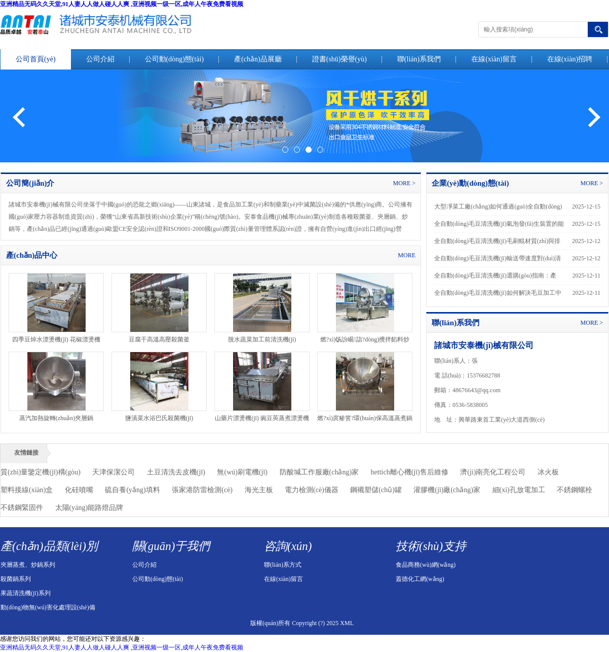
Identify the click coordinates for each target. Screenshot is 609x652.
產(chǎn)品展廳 (258, 59)
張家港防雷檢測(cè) (202, 490)
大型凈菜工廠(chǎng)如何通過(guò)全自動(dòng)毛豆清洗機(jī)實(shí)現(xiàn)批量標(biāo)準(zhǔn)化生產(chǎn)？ (499, 209)
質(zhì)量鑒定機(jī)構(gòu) (41, 472)
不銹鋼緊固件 (22, 507)
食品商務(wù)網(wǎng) (425, 564)
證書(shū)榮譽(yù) (339, 59)
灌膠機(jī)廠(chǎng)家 (446, 490)
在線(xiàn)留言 (493, 59)
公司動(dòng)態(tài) (174, 59)
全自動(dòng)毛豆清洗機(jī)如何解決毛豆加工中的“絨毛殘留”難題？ (497, 295)
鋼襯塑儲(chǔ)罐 (376, 490)
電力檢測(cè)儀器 (311, 490)
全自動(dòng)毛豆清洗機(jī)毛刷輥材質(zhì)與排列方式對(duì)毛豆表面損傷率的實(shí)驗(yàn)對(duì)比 (497, 243)
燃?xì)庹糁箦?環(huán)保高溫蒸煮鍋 (364, 418)
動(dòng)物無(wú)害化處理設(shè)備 (48, 607)
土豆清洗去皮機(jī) (176, 472)
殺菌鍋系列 (16, 578)
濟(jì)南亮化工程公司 (492, 472)
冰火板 (548, 472)
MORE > (404, 183)
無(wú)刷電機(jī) (242, 472)
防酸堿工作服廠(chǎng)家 (319, 472)
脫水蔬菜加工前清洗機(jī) (262, 339)
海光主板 (259, 490)
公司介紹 (100, 59)
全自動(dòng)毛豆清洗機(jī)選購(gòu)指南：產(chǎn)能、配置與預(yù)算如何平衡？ (495, 278)
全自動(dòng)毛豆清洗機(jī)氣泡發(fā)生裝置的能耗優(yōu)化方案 (499, 226)
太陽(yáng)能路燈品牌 (89, 507)
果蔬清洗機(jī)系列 (26, 593)
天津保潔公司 (113, 472)
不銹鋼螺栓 (574, 490)
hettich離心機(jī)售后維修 (409, 472)
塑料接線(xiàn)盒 (27, 490)
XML (347, 623)
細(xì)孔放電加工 (518, 490)
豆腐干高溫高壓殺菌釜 (159, 339)
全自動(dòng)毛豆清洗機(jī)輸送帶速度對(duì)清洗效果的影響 (497, 261)
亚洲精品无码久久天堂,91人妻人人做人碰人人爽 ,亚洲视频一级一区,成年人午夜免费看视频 (121, 4)
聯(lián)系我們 (419, 59)
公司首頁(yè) (36, 59)
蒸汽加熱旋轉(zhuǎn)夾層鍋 (56, 418)
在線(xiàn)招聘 (569, 59)
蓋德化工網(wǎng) (420, 578)
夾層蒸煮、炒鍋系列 (28, 564)
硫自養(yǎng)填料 (132, 490)
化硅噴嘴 (79, 490)
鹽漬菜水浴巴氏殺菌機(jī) (159, 418)
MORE (406, 255)
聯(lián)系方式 (282, 564)
